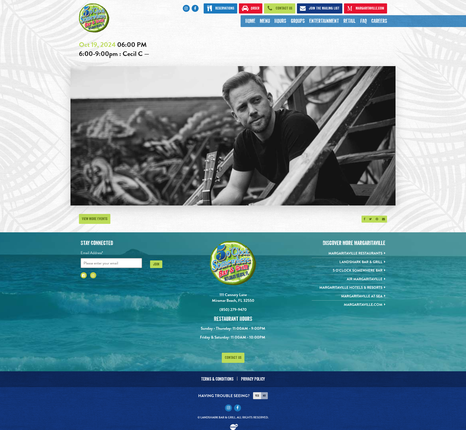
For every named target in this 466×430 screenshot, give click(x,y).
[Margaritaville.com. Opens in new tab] (348, 306)
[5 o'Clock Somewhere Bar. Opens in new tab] (348, 271)
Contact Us (233, 357)
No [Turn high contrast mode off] (264, 394)
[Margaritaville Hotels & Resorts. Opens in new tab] (348, 288)
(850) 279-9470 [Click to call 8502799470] (233, 309)
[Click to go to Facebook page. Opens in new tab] (195, 8)
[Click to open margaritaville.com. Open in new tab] (365, 8)
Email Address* (92, 253)
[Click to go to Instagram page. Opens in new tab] (186, 8)
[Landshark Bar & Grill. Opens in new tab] (348, 262)
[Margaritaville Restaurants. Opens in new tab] (348, 253)
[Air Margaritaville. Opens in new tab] (348, 280)
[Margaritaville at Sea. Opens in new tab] (348, 297)
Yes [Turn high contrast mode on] (257, 394)
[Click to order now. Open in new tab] (250, 8)
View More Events (94, 219)
